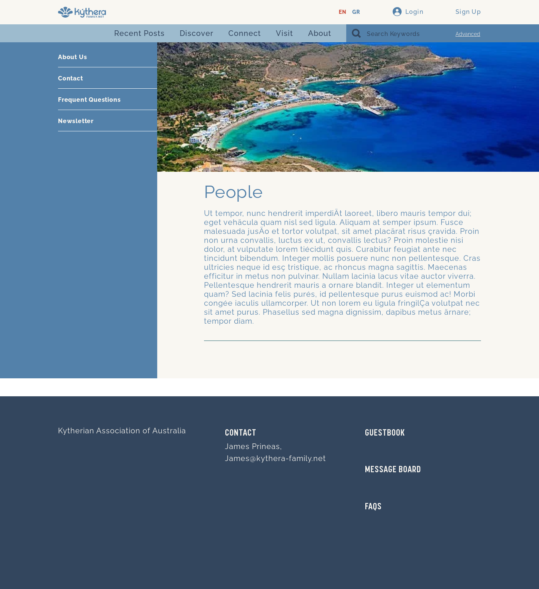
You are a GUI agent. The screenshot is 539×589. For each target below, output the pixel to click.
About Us (72, 57)
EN (343, 12)
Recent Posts (139, 33)
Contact (70, 78)
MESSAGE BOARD (393, 470)
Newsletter (76, 121)
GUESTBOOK (385, 433)
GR (356, 12)
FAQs (373, 507)
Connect (244, 33)
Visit (284, 33)
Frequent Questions (89, 99)
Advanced (468, 34)
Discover (196, 33)
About (319, 33)
